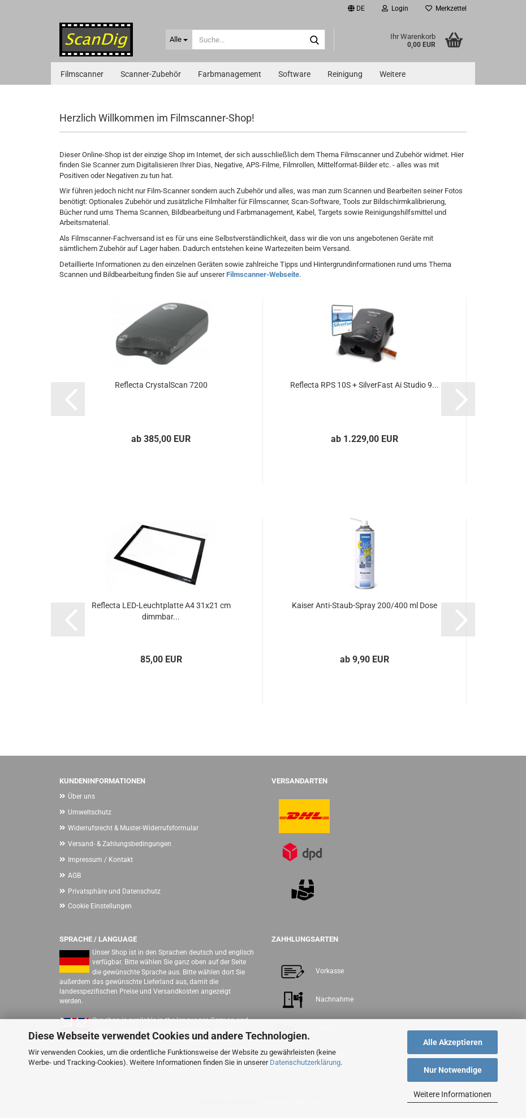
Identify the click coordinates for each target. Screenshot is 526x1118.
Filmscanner (82, 74)
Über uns (81, 796)
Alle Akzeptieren (452, 1042)
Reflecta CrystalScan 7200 (161, 384)
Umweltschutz (89, 812)
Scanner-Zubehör (150, 74)
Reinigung (345, 74)
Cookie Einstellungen (100, 906)
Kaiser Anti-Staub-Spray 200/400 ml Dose (364, 605)
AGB (74, 875)
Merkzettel (446, 8)
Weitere (393, 74)
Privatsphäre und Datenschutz (114, 891)
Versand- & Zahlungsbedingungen (119, 844)
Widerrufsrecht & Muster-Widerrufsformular (133, 828)
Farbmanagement (229, 74)
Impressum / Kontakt (100, 860)
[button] (356, 8)
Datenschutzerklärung (305, 1062)
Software (294, 74)
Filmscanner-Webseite (262, 274)
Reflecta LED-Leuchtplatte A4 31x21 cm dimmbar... (161, 611)
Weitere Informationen (452, 1094)
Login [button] (395, 8)
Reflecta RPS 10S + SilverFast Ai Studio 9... (364, 384)
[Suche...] (179, 39)
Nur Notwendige (453, 1069)
